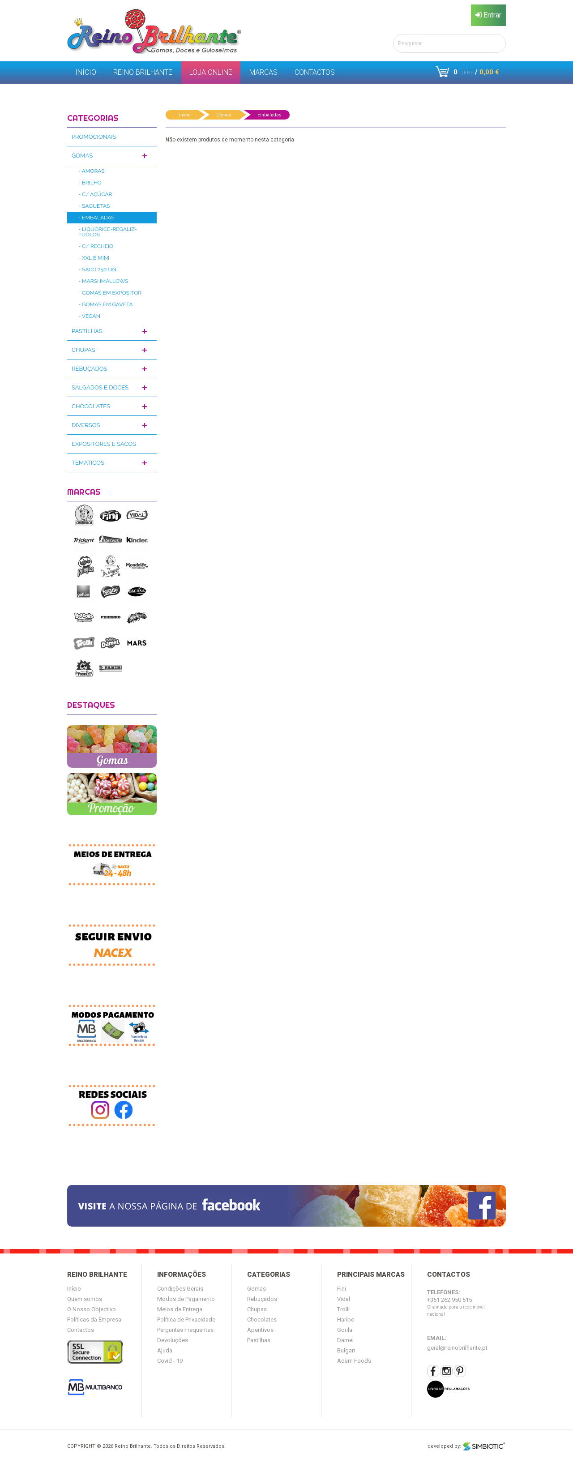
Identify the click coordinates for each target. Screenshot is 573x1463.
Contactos (315, 72)
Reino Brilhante (142, 72)
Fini (341, 1288)
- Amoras (91, 171)
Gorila (344, 1329)
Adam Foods (354, 1360)
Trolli (343, 1309)
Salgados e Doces (100, 387)
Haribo (346, 1319)
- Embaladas (96, 217)
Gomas (82, 155)
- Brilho (90, 183)
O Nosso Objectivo (91, 1309)
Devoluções (172, 1340)
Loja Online (210, 72)
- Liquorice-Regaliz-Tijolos (107, 232)
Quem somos (84, 1299)
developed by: (467, 1446)
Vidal (343, 1299)
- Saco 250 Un (97, 269)
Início (85, 72)
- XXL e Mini (93, 258)
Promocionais (94, 136)
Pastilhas (87, 331)
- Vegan (89, 316)
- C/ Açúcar (95, 194)
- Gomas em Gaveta (105, 304)
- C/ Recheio (95, 246)
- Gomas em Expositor (109, 293)
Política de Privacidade (186, 1319)
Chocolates (91, 406)
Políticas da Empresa (94, 1319)
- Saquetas (94, 206)
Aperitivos (260, 1329)
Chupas (83, 349)
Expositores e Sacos (104, 444)
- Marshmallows (103, 281)
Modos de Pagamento (186, 1299)
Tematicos (88, 462)
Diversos (86, 425)
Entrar (488, 15)
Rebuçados (89, 368)
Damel (345, 1340)
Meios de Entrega (179, 1309)
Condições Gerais (180, 1288)
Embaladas (269, 114)
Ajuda (164, 1350)
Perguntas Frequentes (185, 1329)
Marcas (263, 72)
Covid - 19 (170, 1360)
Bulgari (346, 1350)
